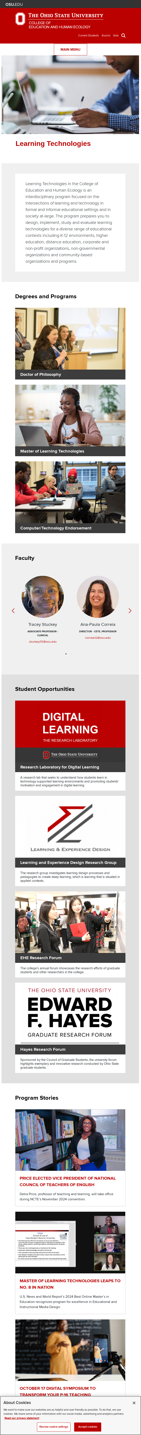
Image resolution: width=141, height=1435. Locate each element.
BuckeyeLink (84, 4)
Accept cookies (87, 1427)
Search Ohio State (109, 4)
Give (116, 35)
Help (77, 4)
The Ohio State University (14, 4)
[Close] (134, 1403)
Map (90, 4)
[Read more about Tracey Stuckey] (43, 598)
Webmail (103, 4)
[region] (70, 1415)
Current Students (88, 35)
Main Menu (70, 49)
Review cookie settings (53, 1427)
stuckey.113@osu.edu (43, 641)
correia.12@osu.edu (98, 638)
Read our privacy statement (22, 1418)
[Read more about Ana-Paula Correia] (98, 598)
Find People (97, 4)
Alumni (106, 35)
